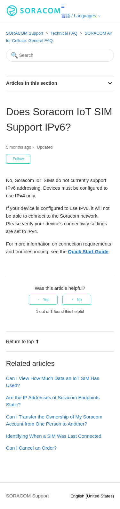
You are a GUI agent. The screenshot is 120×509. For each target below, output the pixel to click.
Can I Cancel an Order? (31, 448)
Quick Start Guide (88, 251)
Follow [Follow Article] (18, 159)
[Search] (60, 55)
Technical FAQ (64, 33)
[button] (63, 6)
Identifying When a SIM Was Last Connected (53, 436)
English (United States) (92, 496)
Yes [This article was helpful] (46, 300)
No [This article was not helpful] (79, 300)
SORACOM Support (24, 33)
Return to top (23, 341)
